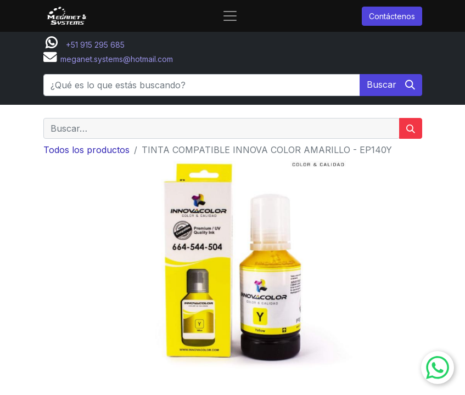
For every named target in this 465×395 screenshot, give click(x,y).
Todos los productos (86, 149)
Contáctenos (392, 16)
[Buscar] (391, 85)
